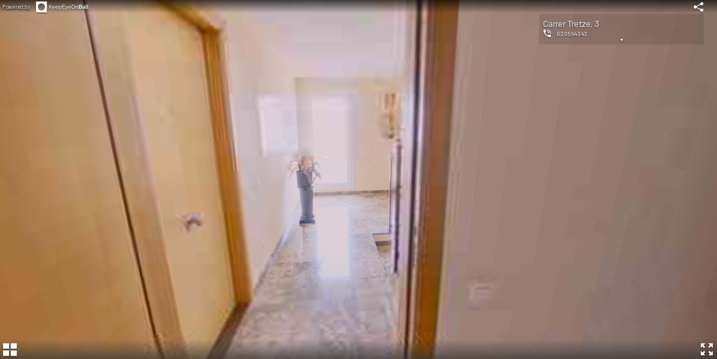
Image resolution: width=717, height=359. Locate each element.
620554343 (572, 33)
